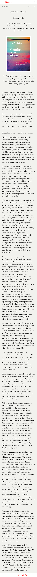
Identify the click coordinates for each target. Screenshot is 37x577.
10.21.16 (31, 6)
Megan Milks (7, 545)
